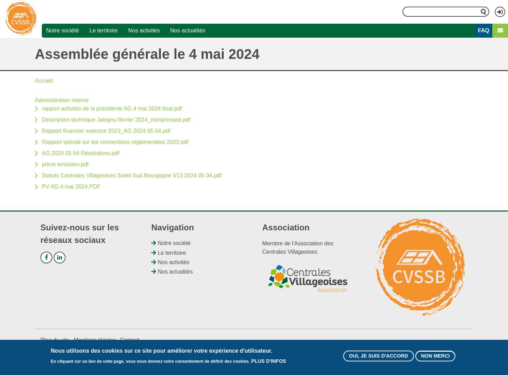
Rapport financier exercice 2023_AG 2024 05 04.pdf (106, 131)
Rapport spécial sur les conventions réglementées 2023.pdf (115, 142)
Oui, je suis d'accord (378, 358)
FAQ (484, 30)
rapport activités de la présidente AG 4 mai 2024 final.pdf (112, 109)
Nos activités (144, 30)
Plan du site (55, 340)
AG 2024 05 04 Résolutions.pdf (80, 153)
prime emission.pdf (65, 164)
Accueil (44, 81)
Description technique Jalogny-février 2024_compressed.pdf (116, 120)
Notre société (62, 30)
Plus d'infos (268, 363)
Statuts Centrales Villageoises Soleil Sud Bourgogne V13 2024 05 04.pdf (132, 175)
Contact (129, 340)
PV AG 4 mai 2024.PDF (71, 187)
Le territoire (104, 30)
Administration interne (62, 100)
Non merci (435, 358)
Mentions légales (95, 340)
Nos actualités (188, 30)
